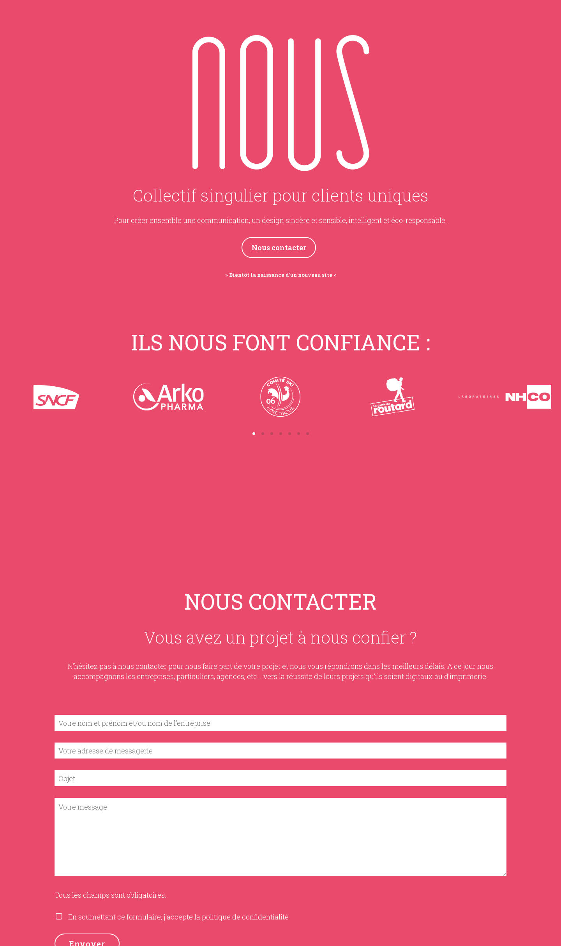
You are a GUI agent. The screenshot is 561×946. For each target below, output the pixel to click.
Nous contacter (279, 247)
